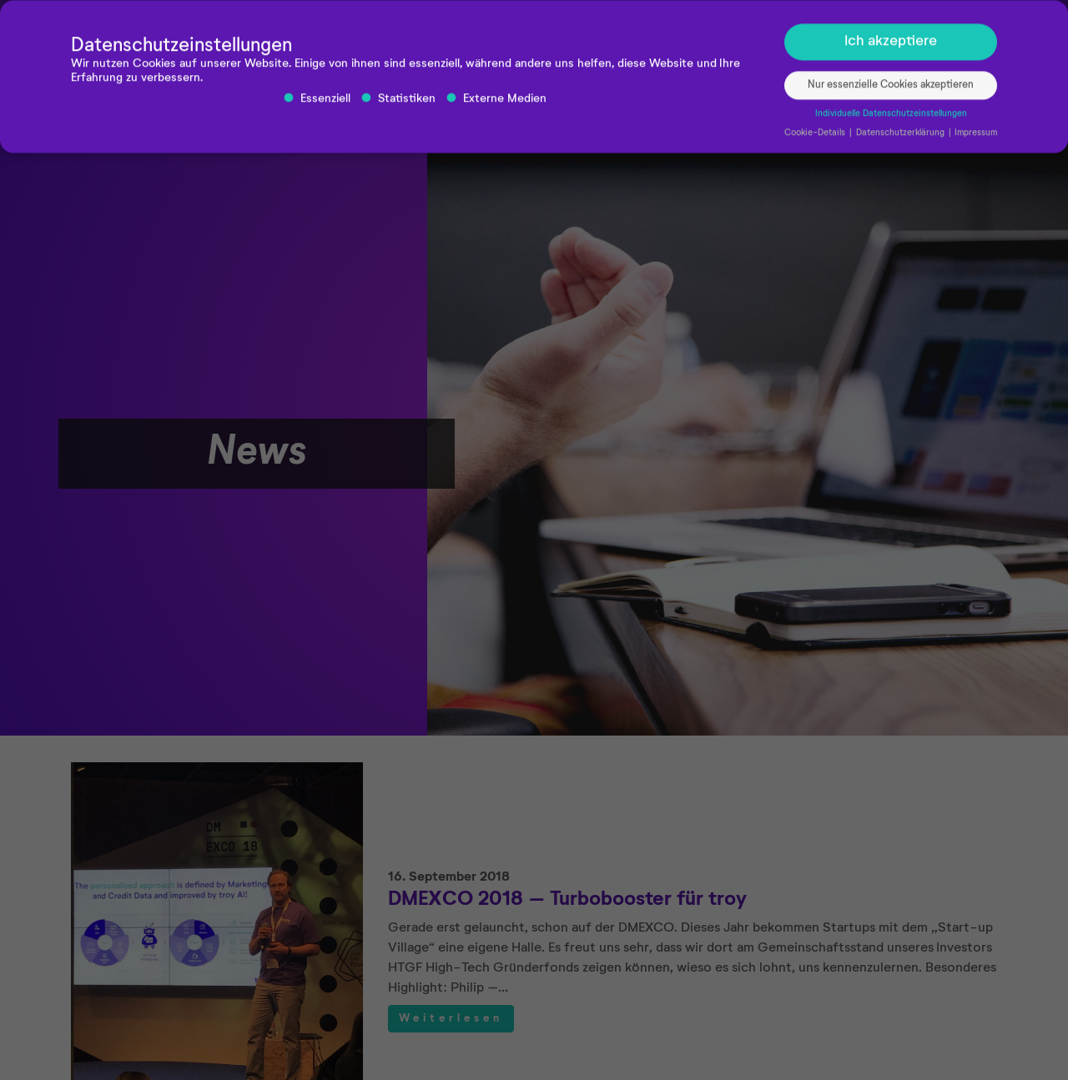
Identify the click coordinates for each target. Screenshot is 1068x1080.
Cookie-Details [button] (816, 137)
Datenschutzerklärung (901, 137)
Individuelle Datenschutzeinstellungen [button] (891, 117)
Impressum (976, 137)
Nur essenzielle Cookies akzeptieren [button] (891, 88)
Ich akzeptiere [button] (890, 45)
